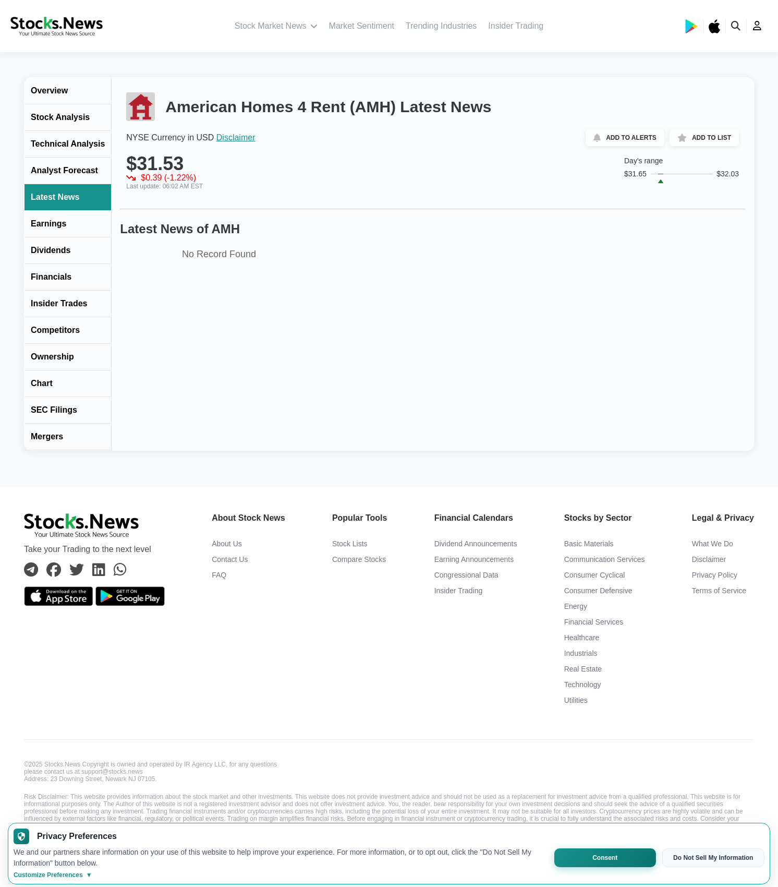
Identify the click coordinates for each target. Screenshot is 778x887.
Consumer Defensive (598, 590)
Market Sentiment (361, 25)
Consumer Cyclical (594, 575)
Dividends (50, 250)
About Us (227, 544)
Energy (575, 606)
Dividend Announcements (475, 544)
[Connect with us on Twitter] (76, 570)
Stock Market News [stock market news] (276, 25)
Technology (582, 684)
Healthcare (582, 637)
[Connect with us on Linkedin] (98, 570)
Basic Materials (589, 544)
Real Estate (583, 669)
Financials (51, 276)
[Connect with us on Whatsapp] (120, 570)
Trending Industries (441, 25)
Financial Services (594, 622)
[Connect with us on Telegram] (31, 570)
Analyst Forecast (64, 170)
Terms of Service (719, 590)
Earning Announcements (474, 559)
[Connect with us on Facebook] (53, 570)
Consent (604, 857)
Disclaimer (236, 137)
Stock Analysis (60, 117)
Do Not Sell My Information (713, 857)
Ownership (52, 356)
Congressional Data (466, 575)
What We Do (712, 544)
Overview (49, 90)
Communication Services (604, 559)
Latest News (55, 197)
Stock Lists (350, 544)
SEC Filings (54, 409)
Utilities (576, 700)
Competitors (55, 330)
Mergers (47, 436)
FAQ (219, 575)
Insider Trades (59, 303)
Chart (42, 383)
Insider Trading (515, 25)
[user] (757, 26)
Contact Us (230, 559)
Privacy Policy (714, 575)
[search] (736, 26)
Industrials (581, 653)
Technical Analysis (68, 143)
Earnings (48, 223)
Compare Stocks (359, 559)
